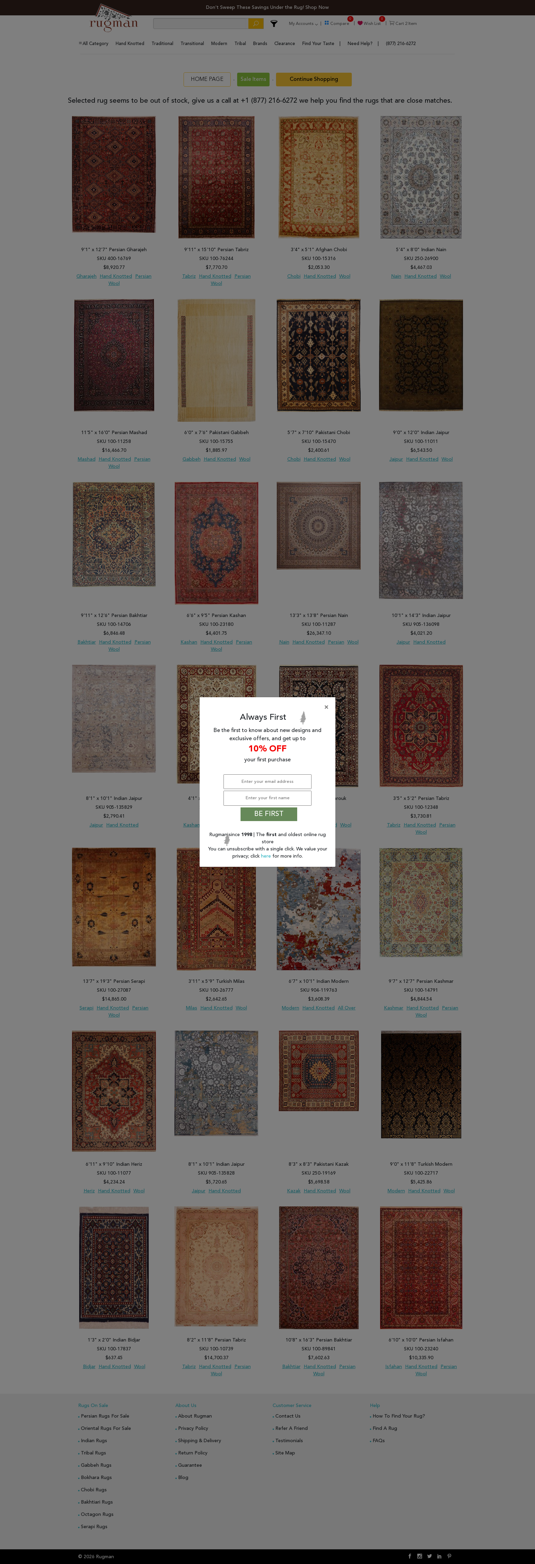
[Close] (269, 707)
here (266, 856)
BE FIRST (269, 814)
